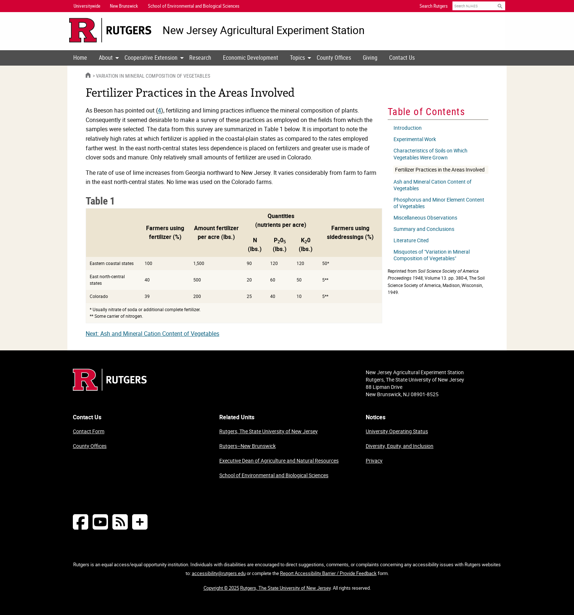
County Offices (334, 58)
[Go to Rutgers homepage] (110, 388)
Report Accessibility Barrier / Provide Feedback (328, 573)
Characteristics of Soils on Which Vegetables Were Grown (430, 154)
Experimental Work (415, 139)
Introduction (408, 128)
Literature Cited (411, 240)
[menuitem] (80, 58)
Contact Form (88, 431)
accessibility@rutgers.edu (219, 573)
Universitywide (87, 6)
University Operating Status (397, 431)
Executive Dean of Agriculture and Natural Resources (279, 460)
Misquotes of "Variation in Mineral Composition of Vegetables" (432, 255)
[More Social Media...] (140, 522)
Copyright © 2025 (221, 588)
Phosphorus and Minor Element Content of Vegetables (439, 203)
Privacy (374, 460)
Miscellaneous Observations (425, 217)
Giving (370, 58)
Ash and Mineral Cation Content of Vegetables (432, 185)
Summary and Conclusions (424, 229)
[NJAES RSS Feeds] (120, 522)
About (106, 58)
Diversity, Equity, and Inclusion (399, 445)
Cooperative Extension (151, 58)
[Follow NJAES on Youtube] (100, 522)
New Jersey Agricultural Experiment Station (264, 30)
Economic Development (250, 58)
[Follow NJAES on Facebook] (80, 522)
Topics (297, 58)
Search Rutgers (434, 6)
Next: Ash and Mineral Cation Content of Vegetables (152, 333)
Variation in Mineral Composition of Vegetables (153, 75)
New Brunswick (124, 6)
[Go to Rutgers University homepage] (110, 30)
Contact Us (402, 58)
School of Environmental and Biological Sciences (273, 475)
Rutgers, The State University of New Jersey (268, 431)
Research (200, 58)
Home (80, 58)
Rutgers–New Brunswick (247, 445)
